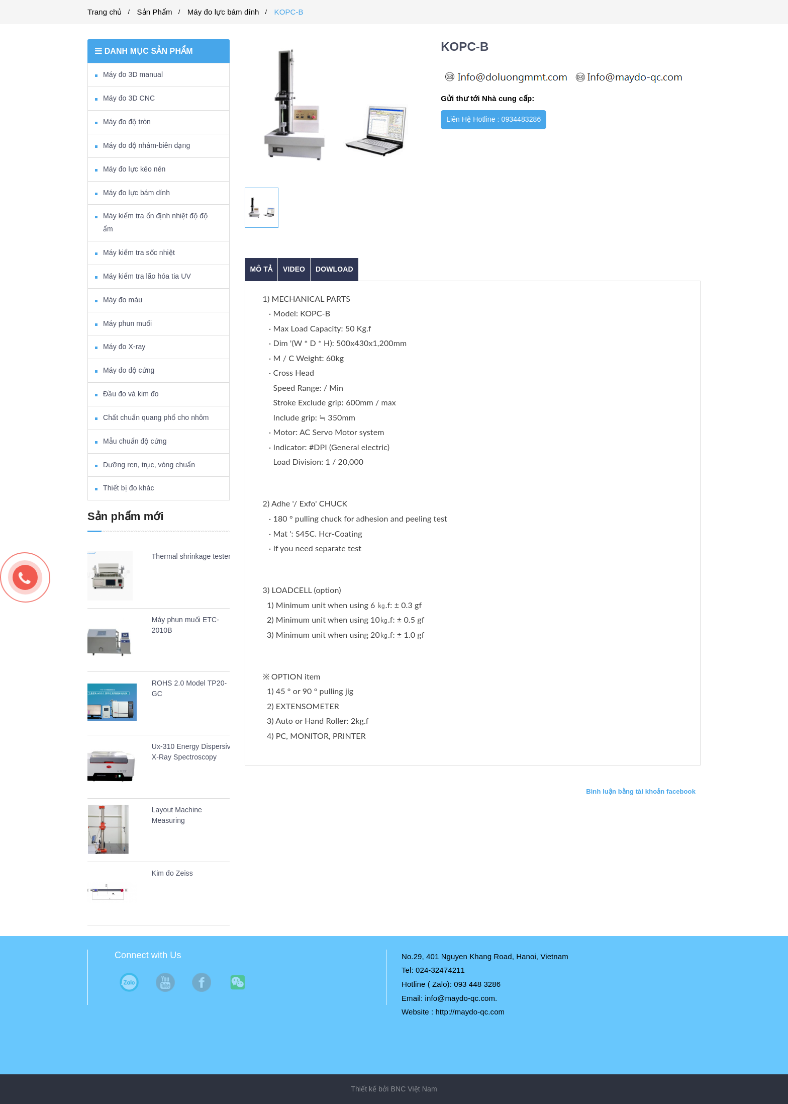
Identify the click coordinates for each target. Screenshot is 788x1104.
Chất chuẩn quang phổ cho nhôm (156, 417)
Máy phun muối (127, 323)
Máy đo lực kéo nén (134, 169)
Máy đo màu (122, 300)
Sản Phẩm (154, 12)
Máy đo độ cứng (128, 370)
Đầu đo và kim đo (131, 394)
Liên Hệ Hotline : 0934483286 (493, 119)
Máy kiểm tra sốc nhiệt (139, 252)
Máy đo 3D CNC (129, 98)
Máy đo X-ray (124, 347)
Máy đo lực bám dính (223, 12)
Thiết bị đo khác (128, 488)
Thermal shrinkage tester (191, 556)
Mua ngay (572, 119)
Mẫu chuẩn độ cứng (135, 441)
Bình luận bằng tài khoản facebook (641, 791)
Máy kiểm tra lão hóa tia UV (147, 276)
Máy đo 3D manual (133, 74)
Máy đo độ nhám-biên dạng (146, 145)
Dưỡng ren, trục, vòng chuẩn (149, 465)
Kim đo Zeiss (172, 873)
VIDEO (294, 269)
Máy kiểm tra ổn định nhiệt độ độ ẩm (155, 222)
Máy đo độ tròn (127, 122)
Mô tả (261, 269)
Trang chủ (104, 12)
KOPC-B (289, 12)
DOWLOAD (334, 269)
